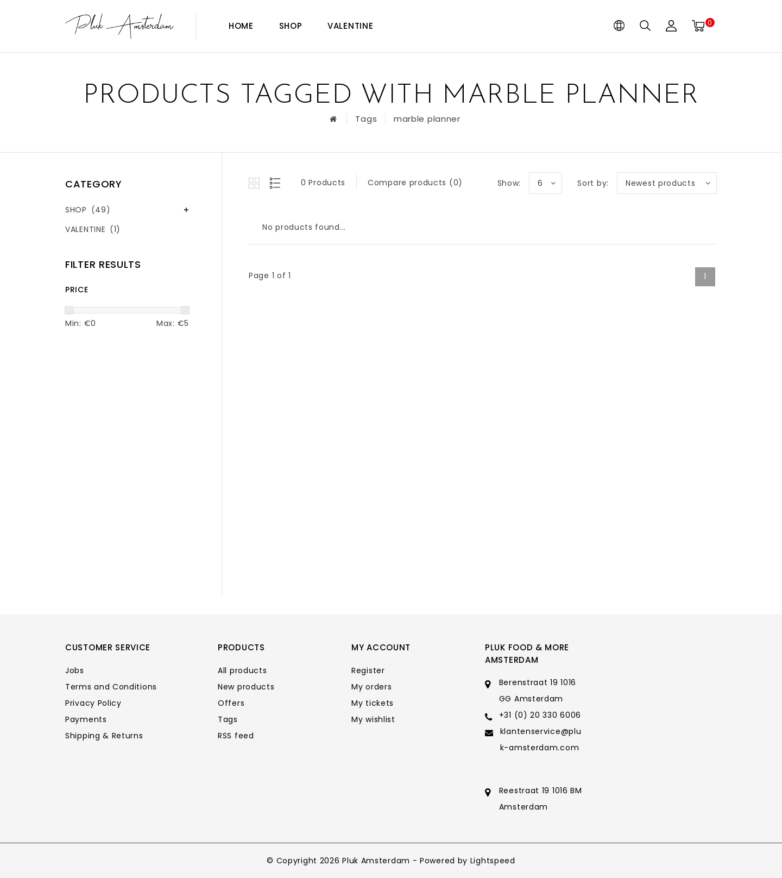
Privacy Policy (93, 703)
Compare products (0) (415, 182)
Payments (86, 719)
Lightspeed (492, 860)
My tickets (372, 703)
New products (246, 686)
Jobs (74, 670)
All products (242, 670)
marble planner (427, 118)
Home (241, 26)
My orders (371, 686)
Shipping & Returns (104, 735)
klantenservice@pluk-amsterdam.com (541, 739)
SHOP (290, 26)
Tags (366, 118)
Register (368, 670)
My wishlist (373, 719)
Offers (231, 703)
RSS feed (236, 735)
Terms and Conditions (111, 686)
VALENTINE (350, 26)
